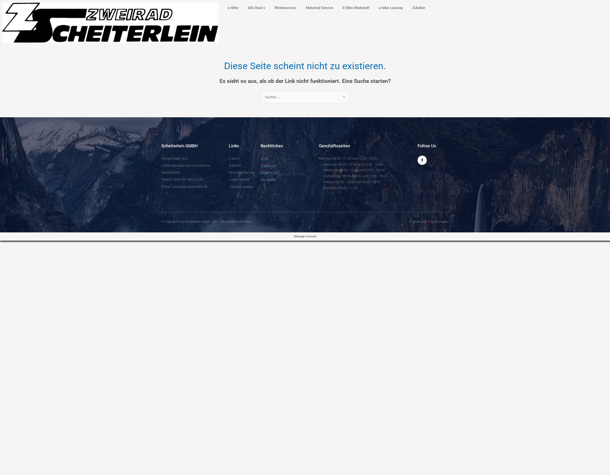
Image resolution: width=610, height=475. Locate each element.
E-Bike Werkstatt (356, 8)
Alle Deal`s (256, 8)
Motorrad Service (319, 8)
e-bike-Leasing (391, 8)
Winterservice (285, 8)
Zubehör (418, 8)
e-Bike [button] (233, 8)
